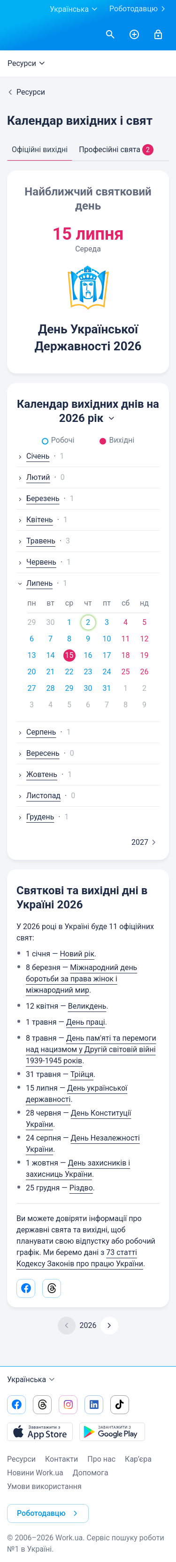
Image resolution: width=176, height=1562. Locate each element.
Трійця (81, 1074)
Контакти (61, 1459)
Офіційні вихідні (40, 149)
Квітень (34, 519)
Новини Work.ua (35, 1472)
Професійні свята (116, 149)
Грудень (35, 816)
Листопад (38, 795)
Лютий (33, 477)
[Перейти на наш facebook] (16, 1404)
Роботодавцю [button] (49, 1513)
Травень (35, 540)
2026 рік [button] (88, 418)
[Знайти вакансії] (110, 34)
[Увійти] (158, 34)
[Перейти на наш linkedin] (93, 1404)
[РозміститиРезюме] (134, 34)
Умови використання (44, 1486)
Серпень (36, 732)
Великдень (87, 1006)
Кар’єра (138, 1459)
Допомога (90, 1472)
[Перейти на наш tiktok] (119, 1404)
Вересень (38, 753)
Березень (38, 498)
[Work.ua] (16, 34)
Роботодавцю (139, 9)
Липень (34, 583)
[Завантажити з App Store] (40, 1431)
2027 (145, 842)
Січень (32, 456)
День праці (85, 1022)
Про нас (101, 1459)
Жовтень (36, 774)
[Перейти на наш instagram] (68, 1404)
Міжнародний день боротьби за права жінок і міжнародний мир (81, 979)
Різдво (81, 1187)
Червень (36, 562)
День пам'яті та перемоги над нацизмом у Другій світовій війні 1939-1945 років (91, 1049)
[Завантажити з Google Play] (112, 1431)
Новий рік (77, 953)
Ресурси (27, 63)
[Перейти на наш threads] (42, 1404)
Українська (32, 1379)
